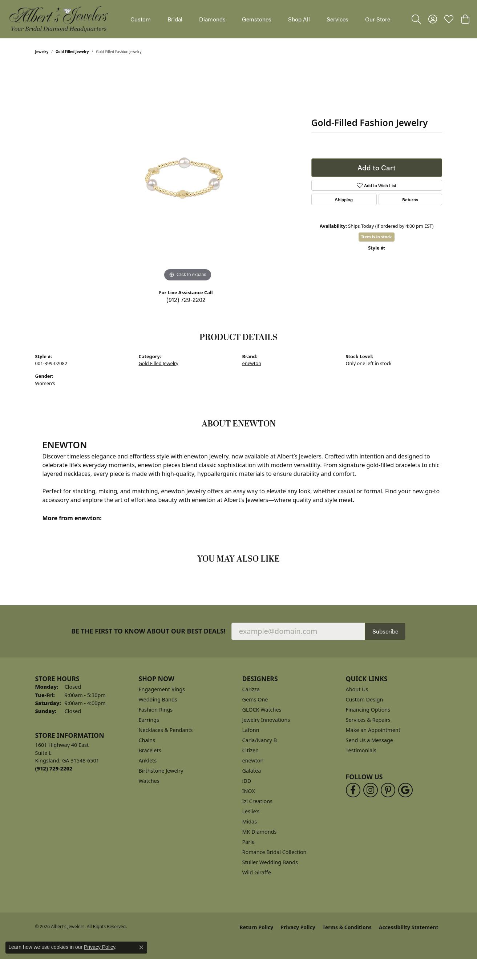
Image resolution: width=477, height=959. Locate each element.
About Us (357, 689)
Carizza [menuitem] (251, 689)
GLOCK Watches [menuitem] (262, 709)
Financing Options (368, 709)
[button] (416, 19)
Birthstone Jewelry (161, 770)
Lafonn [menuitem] (250, 730)
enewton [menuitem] (253, 760)
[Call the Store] (54, 768)
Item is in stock (376, 236)
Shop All (299, 19)
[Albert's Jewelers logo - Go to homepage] (58, 19)
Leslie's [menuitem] (251, 811)
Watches (149, 780)
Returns (410, 199)
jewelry (42, 51)
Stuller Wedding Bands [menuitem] (270, 862)
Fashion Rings (156, 709)
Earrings (149, 719)
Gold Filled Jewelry (72, 51)
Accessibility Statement (408, 927)
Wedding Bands (158, 699)
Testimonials (361, 750)
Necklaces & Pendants (166, 730)
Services (337, 19)
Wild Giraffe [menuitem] (256, 872)
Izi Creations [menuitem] (257, 801)
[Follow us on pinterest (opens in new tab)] (388, 790)
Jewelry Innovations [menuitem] (266, 719)
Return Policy (257, 927)
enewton (251, 363)
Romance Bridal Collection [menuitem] (274, 852)
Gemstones (256, 19)
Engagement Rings (162, 689)
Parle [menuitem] (248, 841)
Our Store (377, 19)
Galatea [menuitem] (251, 770)
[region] (188, 174)
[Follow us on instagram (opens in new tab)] (370, 790)
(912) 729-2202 (186, 299)
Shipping (344, 199)
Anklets (148, 760)
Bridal (174, 19)
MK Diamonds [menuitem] (259, 831)
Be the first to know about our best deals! (148, 631)
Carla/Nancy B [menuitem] (259, 740)
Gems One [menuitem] (255, 699)
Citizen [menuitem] (250, 750)
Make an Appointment (373, 730)
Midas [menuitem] (249, 821)
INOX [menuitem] (248, 791)
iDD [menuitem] (246, 780)
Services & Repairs (368, 719)
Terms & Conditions (347, 927)
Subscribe (385, 631)
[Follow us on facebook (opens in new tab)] (353, 790)
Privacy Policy (297, 927)
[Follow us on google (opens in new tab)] (405, 790)
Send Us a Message (369, 740)
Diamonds (212, 19)
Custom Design (364, 699)
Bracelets (150, 750)
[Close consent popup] (141, 947)
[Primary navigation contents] (260, 19)
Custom (140, 19)
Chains (147, 740)
